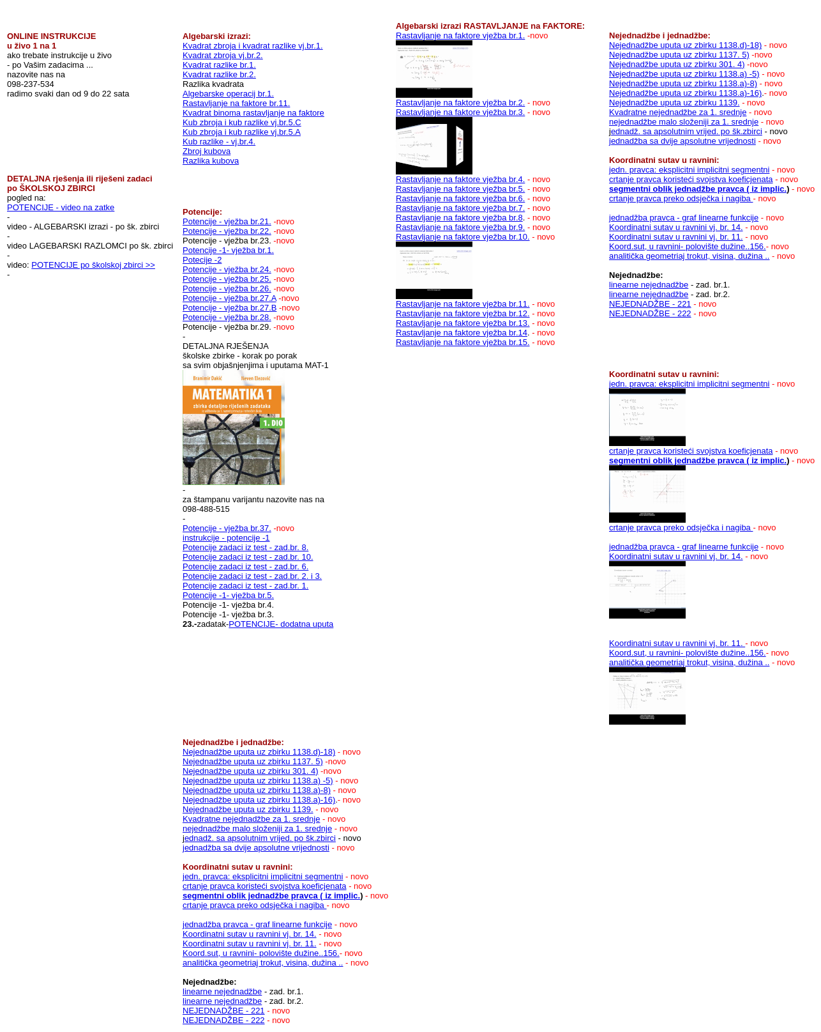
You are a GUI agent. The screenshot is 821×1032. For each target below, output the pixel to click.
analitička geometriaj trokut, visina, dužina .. (689, 256)
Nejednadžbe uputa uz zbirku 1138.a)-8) (683, 83)
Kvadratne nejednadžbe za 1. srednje (677, 112)
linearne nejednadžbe (648, 284)
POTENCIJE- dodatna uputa (281, 624)
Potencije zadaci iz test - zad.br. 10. (248, 557)
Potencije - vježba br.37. (227, 528)
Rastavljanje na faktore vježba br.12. (463, 313)
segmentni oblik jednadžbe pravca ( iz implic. (698, 189)
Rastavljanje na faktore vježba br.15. (463, 342)
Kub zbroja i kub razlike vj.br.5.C (242, 122)
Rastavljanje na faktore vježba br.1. (460, 35)
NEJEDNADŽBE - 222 (650, 313)
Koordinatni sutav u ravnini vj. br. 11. (676, 237)
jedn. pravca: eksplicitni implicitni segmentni (689, 169)
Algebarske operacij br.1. (228, 93)
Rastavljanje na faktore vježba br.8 (459, 217)
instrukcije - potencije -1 (226, 538)
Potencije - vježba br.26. (227, 288)
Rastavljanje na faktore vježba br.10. (463, 237)
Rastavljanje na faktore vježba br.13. (463, 323)
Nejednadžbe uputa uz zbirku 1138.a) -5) (684, 74)
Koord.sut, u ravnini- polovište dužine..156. (687, 246)
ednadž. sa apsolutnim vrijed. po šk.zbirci (686, 131)
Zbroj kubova (206, 151)
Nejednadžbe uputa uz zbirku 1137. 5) (679, 54)
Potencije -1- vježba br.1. (228, 250)
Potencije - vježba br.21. (227, 221)
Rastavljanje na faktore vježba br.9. (460, 227)
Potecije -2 (202, 260)
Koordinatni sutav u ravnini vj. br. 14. (676, 227)
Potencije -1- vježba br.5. (228, 595)
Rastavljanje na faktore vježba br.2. (460, 102)
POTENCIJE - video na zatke (60, 207)
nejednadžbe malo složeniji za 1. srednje (683, 122)
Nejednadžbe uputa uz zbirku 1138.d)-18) (685, 45)
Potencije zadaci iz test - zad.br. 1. (245, 585)
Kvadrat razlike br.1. (219, 65)
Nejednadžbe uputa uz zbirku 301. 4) (676, 64)
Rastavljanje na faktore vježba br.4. (460, 179)
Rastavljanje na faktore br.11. (236, 103)
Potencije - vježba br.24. (227, 269)
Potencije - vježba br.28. (227, 317)
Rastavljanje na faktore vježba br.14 (461, 332)
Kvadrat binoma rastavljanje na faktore (253, 113)
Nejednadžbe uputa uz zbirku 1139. (674, 102)
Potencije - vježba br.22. (227, 231)
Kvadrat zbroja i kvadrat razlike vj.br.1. (253, 45)
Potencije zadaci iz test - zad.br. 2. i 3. (252, 576)
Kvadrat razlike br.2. (219, 74)
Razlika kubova (211, 161)
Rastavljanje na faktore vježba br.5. (460, 189)
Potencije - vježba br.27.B (229, 307)
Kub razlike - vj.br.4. (219, 141)
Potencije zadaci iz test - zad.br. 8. (245, 547)
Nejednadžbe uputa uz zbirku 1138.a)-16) (685, 93)
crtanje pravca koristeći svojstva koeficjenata (691, 179)
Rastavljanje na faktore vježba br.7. (460, 208)
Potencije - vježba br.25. (227, 279)
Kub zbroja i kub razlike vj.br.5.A (242, 132)
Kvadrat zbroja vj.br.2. (223, 55)
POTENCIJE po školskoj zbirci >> (93, 265)
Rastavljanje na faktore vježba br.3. (460, 112)
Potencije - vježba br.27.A (229, 298)
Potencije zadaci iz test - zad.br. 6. (245, 566)
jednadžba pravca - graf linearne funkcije (683, 217)
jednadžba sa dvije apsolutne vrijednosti (682, 141)
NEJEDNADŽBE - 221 (650, 304)
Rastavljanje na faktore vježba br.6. (460, 198)
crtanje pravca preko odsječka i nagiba (681, 198)
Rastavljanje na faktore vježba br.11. (463, 304)
